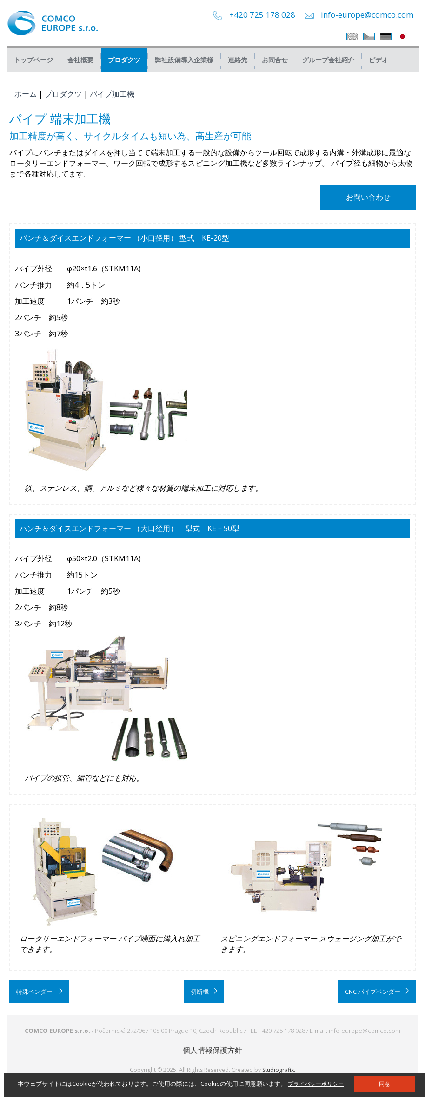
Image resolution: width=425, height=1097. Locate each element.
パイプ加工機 (112, 94)
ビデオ (378, 59)
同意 (384, 1084)
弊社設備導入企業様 (184, 59)
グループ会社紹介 (328, 59)
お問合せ (275, 59)
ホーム (25, 94)
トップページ (33, 59)
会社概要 (80, 59)
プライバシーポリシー (316, 1084)
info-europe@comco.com (367, 14)
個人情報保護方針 (212, 1050)
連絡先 (237, 59)
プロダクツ (124, 59)
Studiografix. (278, 1070)
